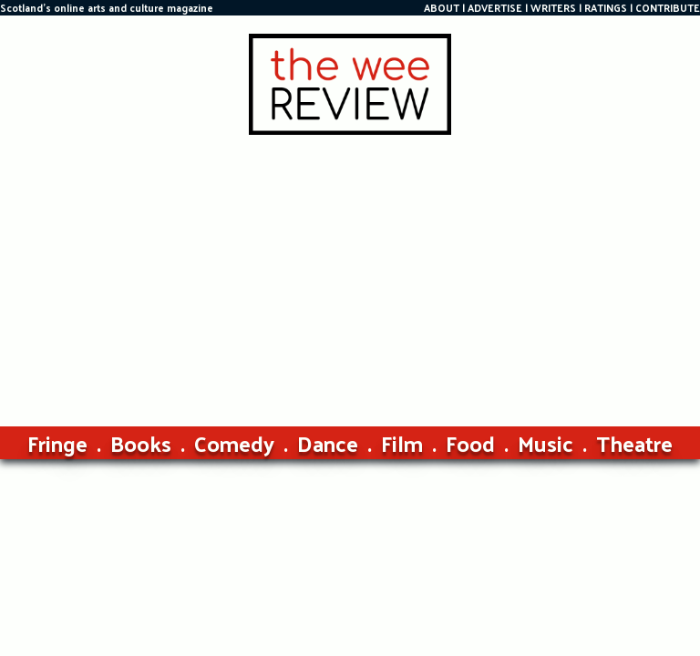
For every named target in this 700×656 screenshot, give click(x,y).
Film (402, 443)
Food (470, 443)
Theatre (634, 443)
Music (545, 443)
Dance (327, 443)
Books (140, 443)
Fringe (57, 443)
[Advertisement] (350, 271)
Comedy (234, 443)
